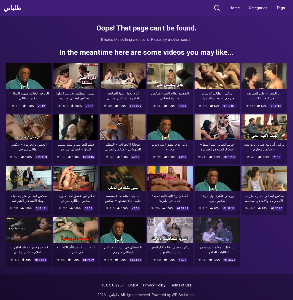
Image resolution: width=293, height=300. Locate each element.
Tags (281, 8)
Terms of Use (181, 285)
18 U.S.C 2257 (112, 285)
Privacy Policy (154, 285)
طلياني (12, 8)
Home (235, 8)
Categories (258, 8)
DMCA (133, 285)
